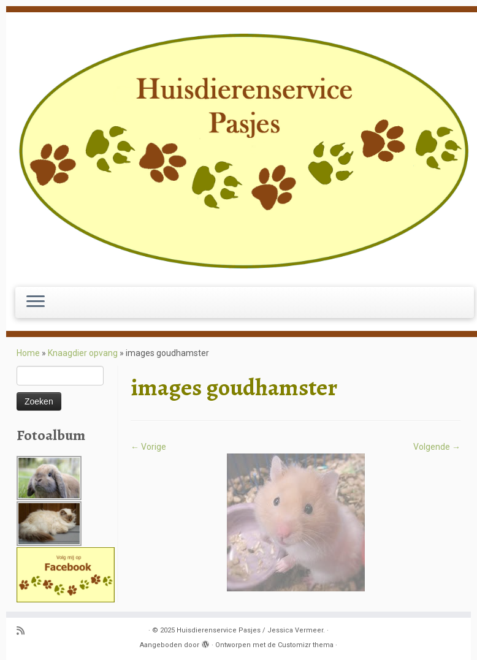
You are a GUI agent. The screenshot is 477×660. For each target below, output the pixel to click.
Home (28, 353)
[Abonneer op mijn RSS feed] (24, 631)
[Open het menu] (35, 303)
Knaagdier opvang (83, 353)
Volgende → (436, 447)
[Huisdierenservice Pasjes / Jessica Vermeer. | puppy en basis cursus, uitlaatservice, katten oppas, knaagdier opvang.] (244, 151)
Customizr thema (306, 645)
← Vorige (148, 447)
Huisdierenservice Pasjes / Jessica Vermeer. (251, 630)
